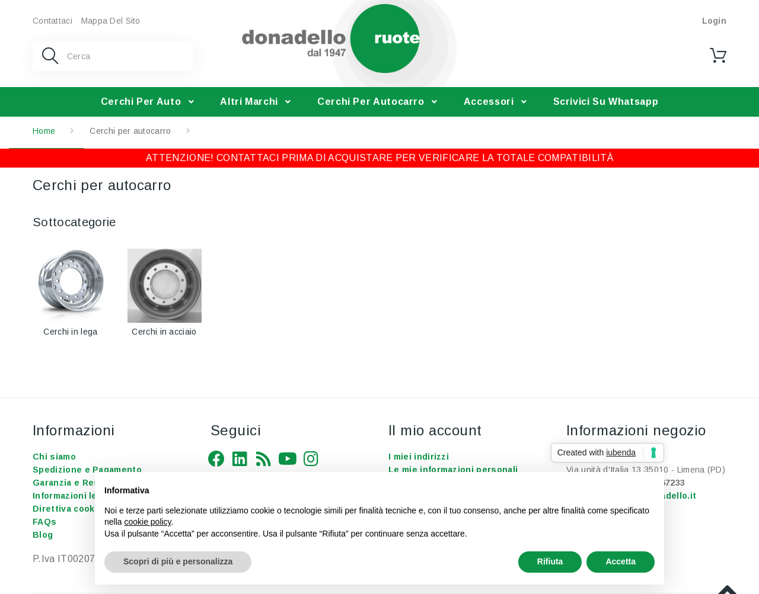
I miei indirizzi (418, 456)
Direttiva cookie (68, 508)
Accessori (489, 102)
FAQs (44, 521)
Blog (43, 535)
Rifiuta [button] (550, 561)
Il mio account (435, 430)
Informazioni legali (73, 495)
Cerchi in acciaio (164, 331)
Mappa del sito (111, 20)
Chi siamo (54, 456)
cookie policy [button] (147, 521)
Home (44, 131)
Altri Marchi (249, 102)
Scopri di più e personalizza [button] (177, 561)
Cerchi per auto (141, 102)
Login (714, 20)
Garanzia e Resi (67, 482)
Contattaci (52, 20)
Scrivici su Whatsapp (606, 102)
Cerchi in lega (70, 331)
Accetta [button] (620, 561)
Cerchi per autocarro (371, 102)
